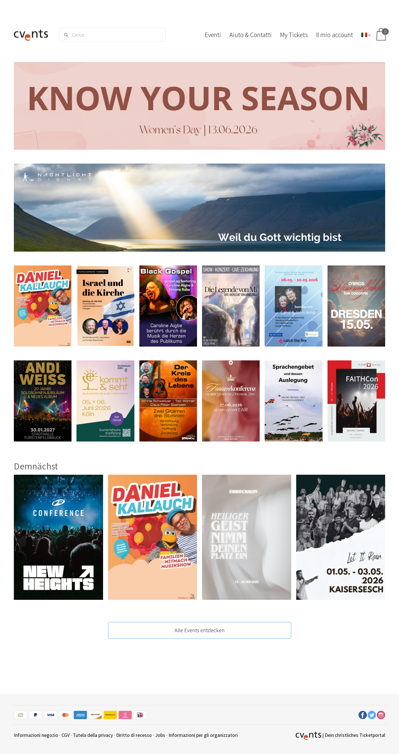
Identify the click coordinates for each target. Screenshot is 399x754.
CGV (66, 735)
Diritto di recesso (134, 735)
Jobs (160, 735)
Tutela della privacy (93, 735)
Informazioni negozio (36, 735)
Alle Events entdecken (200, 630)
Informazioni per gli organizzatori (203, 735)
